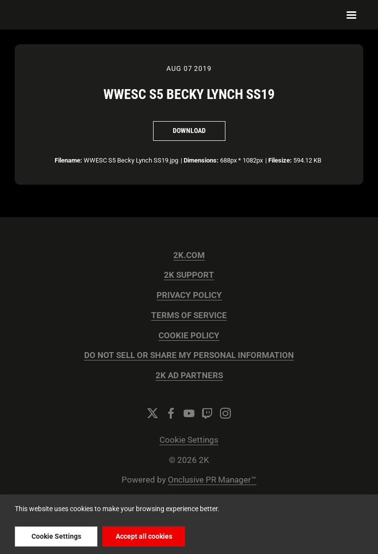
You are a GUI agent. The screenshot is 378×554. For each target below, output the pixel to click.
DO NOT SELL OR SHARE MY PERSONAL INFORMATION (189, 355)
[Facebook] (170, 413)
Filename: (68, 160)
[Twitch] (207, 413)
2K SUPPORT (189, 275)
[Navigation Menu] (351, 14)
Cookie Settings (189, 440)
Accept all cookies (144, 536)
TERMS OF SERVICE (189, 315)
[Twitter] (152, 413)
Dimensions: (201, 160)
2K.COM (189, 255)
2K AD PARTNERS (189, 375)
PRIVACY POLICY (189, 295)
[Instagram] (225, 413)
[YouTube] (189, 413)
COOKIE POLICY (189, 335)
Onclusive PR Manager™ (212, 480)
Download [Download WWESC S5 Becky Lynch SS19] (189, 130)
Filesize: (280, 160)
